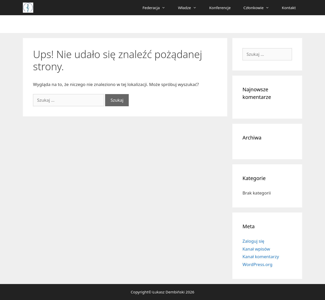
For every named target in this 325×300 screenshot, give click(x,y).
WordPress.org (257, 264)
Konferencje (220, 7)
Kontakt (289, 7)
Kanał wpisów (256, 249)
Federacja (157, 7)
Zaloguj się (253, 241)
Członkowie (259, 7)
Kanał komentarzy (260, 256)
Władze (190, 7)
